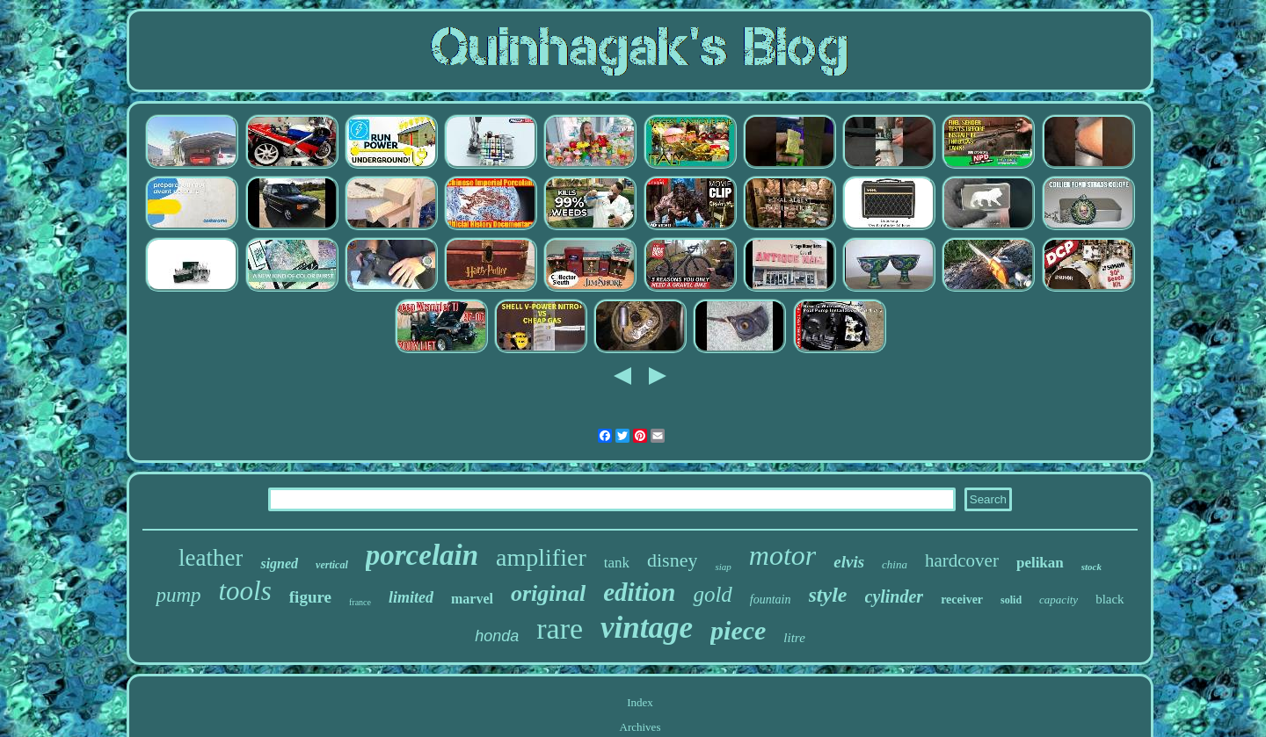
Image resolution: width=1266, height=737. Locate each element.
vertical (332, 565)
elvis (848, 562)
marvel (472, 598)
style (828, 594)
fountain (770, 599)
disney (672, 560)
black (1109, 599)
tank (616, 562)
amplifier (541, 557)
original (548, 593)
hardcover (962, 560)
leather (210, 558)
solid (1011, 600)
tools (245, 590)
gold (712, 594)
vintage (646, 628)
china (894, 564)
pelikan (1040, 562)
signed (279, 563)
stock (1091, 566)
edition (639, 592)
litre (793, 638)
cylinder (894, 596)
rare (559, 628)
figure (310, 597)
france (360, 602)
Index (640, 702)
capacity (1058, 599)
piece (738, 630)
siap (723, 566)
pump (178, 595)
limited (411, 597)
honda (497, 636)
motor (782, 555)
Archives (640, 726)
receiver (962, 599)
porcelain (422, 555)
